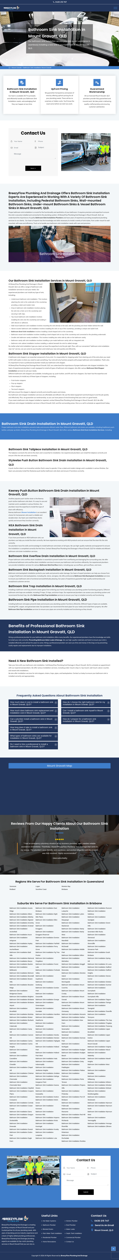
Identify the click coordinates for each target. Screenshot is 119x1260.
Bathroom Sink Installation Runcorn (100, 908)
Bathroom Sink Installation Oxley (73, 1061)
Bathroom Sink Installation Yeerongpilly (97, 1119)
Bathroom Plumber (49, 1225)
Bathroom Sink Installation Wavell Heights (99, 1060)
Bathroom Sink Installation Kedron (47, 1097)
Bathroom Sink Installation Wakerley (97, 1054)
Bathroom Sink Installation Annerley (22, 923)
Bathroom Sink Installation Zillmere (99, 1126)
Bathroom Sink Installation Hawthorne (45, 1018)
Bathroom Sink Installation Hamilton (48, 1014)
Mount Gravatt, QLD (104, 1230)
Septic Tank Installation (74, 1233)
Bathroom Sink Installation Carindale (19, 1051)
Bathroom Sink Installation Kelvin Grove (47, 1101)
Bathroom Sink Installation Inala (46, 1058)
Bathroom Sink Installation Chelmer (22, 1073)
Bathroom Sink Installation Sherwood (97, 936)
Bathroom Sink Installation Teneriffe (100, 1011)
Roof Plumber (71, 1225)
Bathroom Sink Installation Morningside (71, 980)
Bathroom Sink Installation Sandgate (97, 918)
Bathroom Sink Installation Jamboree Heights (45, 1069)
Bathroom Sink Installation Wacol (99, 1050)
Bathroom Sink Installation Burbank (22, 1020)
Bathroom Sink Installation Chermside (19, 1077)
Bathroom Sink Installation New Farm (72, 1021)
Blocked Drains (48, 1229)
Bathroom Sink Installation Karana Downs (47, 1086)
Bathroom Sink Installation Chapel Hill (21, 1069)
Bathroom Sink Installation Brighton (22, 996)
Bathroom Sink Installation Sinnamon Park (97, 948)
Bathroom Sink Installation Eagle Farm (21, 1139)
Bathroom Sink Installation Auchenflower (19, 948)
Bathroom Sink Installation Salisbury (97, 912)
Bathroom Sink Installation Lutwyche (71, 909)
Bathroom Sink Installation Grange (47, 999)
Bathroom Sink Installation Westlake (97, 1071)
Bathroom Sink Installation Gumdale (45, 1010)
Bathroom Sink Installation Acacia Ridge (21, 909)
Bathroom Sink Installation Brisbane (22, 999)
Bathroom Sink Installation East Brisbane (46, 909)
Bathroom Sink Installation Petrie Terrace (73, 1080)
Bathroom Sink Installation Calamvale (19, 1024)
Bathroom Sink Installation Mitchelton (71, 959)
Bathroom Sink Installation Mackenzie (71, 924)
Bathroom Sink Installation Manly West (73, 933)
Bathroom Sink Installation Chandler (19, 1063)
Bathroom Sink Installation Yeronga (100, 1123)
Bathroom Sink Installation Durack (21, 1129)
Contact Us (70, 1242)
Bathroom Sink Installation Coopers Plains (22, 1092)
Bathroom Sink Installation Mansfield (71, 939)
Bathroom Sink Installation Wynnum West (100, 1113)
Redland (12, 889)
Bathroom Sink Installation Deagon (21, 1114)
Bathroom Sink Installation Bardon (21, 964)
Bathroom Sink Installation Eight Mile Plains (46, 915)
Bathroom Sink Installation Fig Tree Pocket (48, 953)
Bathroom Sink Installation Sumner (99, 985)
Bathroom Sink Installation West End (98, 1066)
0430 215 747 (60, 2)
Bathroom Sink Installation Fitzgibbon (45, 959)
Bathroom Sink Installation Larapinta (45, 1133)
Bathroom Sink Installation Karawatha (45, 1092)
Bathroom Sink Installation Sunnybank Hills (97, 995)
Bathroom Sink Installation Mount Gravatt (37, 68)
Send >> (33, 168)
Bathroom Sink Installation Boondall (22, 976)
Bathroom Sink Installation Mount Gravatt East (73, 1004)
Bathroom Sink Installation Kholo (47, 1120)
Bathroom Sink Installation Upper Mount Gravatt (99, 1042)
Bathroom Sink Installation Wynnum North (100, 1107)
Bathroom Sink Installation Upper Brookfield (99, 1030)
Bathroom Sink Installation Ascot (21, 935)
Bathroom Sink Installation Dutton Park (21, 1133)
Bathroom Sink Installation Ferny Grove (47, 948)
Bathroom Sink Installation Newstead (71, 1033)
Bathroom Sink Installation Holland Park (47, 1048)
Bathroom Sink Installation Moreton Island (74, 974)
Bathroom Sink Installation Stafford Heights (99, 971)
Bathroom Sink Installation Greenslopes (45, 1004)
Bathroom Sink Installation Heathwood (45, 1024)
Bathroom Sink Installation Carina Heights (21, 1045)
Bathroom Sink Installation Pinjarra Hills (73, 1086)
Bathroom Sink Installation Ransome (71, 1110)
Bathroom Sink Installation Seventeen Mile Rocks (97, 930)
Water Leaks (70, 1229)
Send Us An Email (104, 1225)
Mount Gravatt (16, 68)
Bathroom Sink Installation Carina (21, 1041)
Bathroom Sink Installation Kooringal (45, 1125)
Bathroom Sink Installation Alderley (21, 917)
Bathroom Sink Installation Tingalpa (100, 1023)
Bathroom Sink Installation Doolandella (19, 1119)
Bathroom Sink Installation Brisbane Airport (22, 1004)
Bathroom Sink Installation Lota (46, 1138)
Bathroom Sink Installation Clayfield (22, 1088)
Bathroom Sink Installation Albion (21, 914)
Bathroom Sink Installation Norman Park (73, 1039)
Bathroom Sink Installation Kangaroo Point (45, 1080)
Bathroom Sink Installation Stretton (99, 982)
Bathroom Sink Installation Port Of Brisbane (73, 1098)
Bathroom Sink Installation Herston (47, 1038)
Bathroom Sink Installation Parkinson (71, 1074)
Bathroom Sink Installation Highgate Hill (48, 1042)
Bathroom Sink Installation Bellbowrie (19, 968)
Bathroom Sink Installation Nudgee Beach (73, 1054)
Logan (38, 886)
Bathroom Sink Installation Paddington (71, 1066)
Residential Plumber (50, 1237)
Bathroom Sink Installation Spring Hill (99, 959)
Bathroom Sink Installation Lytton (73, 914)
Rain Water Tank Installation (52, 1233)
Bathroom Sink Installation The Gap (100, 1020)
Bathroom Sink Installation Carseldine (19, 1057)
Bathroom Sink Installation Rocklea (73, 1141)
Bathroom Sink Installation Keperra (47, 1117)
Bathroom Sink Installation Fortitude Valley (48, 971)
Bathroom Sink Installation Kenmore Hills (45, 1113)
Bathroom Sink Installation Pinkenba (71, 1092)
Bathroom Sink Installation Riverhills (71, 1125)
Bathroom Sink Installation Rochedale (71, 1136)
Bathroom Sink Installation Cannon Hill (21, 1036)
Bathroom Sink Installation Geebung (45, 983)
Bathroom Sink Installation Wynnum (100, 1103)
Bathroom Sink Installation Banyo (21, 961)
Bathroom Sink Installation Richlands (71, 1119)
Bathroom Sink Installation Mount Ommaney (73, 1010)
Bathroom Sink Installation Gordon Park (47, 989)
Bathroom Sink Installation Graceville (45, 995)
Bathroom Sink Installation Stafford (99, 967)
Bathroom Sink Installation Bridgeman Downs (19, 992)
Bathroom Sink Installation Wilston (99, 1082)
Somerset (13, 886)
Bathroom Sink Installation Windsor (100, 1085)
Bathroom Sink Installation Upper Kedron (99, 1036)
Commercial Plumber (73, 1237)
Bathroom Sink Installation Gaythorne (45, 977)
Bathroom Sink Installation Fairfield (47, 943)
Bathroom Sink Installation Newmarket (71, 1027)
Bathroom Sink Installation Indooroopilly (45, 1063)
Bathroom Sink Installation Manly (73, 929)
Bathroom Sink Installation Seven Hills (99, 924)
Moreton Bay (66, 886)
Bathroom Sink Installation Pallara (73, 1070)
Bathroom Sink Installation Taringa (99, 1002)
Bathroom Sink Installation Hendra (47, 1035)
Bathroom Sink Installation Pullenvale (71, 1104)
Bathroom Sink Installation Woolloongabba (97, 1092)
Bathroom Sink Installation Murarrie (74, 1014)
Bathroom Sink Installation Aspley (21, 943)
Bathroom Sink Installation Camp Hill (21, 1030)
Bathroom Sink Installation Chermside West (19, 1083)
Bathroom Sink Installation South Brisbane (99, 953)
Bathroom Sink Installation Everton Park (47, 939)
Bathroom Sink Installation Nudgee (73, 1050)
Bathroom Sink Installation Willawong (97, 1077)
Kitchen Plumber (72, 1221)
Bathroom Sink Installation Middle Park (73, 951)
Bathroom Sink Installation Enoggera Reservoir (45, 933)
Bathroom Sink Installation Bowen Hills (21, 980)
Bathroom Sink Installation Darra (21, 1112)
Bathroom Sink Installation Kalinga (47, 1076)
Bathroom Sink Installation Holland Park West (47, 1054)
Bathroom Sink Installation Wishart (99, 1088)
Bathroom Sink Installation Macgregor (71, 918)
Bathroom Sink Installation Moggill (73, 964)
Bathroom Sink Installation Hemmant (45, 1030)
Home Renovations (49, 1242)
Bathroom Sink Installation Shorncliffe (97, 942)
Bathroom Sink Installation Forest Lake (47, 965)
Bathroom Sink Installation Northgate (71, 1045)
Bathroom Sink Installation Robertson (71, 1130)
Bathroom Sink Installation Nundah (73, 1058)
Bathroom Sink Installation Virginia (99, 1047)
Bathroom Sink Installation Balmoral (22, 958)
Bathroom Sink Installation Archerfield (19, 930)
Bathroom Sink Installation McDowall (71, 945)
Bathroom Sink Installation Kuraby (47, 1129)
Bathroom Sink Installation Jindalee (48, 1073)
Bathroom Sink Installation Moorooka (71, 968)
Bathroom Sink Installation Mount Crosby (73, 992)
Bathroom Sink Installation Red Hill (73, 1114)
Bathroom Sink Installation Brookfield (19, 1010)
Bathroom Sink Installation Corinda (21, 1103)
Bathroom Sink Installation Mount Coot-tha (73, 986)
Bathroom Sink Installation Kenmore (45, 1107)
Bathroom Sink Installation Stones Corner (99, 977)
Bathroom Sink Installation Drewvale (19, 1125)
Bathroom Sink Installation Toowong (100, 1026)
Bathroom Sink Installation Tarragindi (97, 1007)
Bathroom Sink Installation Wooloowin (97, 1098)
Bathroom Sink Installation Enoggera (45, 927)
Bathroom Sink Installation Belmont (22, 973)
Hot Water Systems (49, 1221)
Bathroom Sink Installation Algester (21, 920)
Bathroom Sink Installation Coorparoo (19, 1098)
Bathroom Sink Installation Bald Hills (20, 953)
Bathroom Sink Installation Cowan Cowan (21, 1107)
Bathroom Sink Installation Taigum (99, 999)
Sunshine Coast (41, 889)
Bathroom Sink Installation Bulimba (21, 1014)
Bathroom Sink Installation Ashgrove (19, 939)
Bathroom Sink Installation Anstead (21, 926)
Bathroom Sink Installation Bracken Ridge (22, 986)
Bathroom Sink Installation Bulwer (21, 1017)
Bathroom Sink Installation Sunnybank (97, 989)
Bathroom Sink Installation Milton (73, 955)
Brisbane (65, 889)
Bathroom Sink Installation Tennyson (97, 1015)
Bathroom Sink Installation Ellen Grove (46, 921)
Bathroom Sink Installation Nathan (73, 1017)
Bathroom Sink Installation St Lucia (99, 964)
